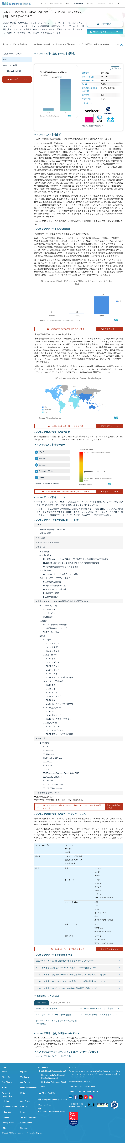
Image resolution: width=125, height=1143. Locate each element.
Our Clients (7, 1082)
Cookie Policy (26, 1123)
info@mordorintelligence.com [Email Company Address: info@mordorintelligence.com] (54, 1099)
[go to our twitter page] (81, 1097)
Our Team (24, 1077)
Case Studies (25, 1101)
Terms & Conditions (28, 1117)
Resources (91, 4)
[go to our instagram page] (91, 1097)
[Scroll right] (121, 44)
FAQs (22, 1093)
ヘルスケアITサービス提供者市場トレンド (98, 1014)
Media (4, 1087)
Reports (44, 4)
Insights (5, 1101)
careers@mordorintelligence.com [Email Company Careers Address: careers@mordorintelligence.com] (82, 1086)
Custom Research (56, 4)
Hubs (22, 1112)
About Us (6, 1077)
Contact (111, 4)
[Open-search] (119, 3)
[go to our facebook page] (76, 1097)
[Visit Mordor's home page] (16, 3)
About (68, 4)
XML (4, 1128)
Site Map (23, 1128)
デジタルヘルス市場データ (47, 1008)
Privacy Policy (8, 1123)
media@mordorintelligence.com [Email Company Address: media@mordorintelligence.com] (51, 1111)
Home (4, 1071)
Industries (101, 4)
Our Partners (25, 1082)
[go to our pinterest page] (86, 1097)
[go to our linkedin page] (71, 1097)
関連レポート (41, 1003)
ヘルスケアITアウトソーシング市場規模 (53, 1014)
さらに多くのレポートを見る (61, 1003)
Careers (5, 1117)
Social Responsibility (28, 1087)
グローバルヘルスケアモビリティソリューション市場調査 (56, 1022)
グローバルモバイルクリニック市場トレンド (99, 1008)
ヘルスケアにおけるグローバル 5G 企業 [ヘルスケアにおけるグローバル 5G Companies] (53, 1056)
